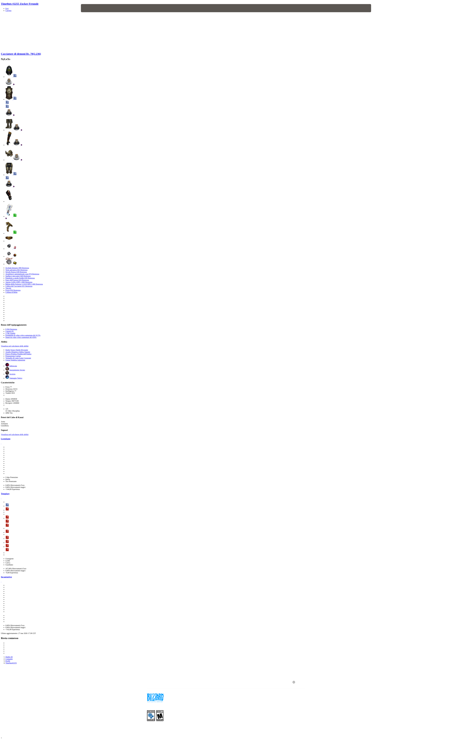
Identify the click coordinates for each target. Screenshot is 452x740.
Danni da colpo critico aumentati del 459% (20, 337)
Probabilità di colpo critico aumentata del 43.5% (22, 335)
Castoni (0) (9, 331)
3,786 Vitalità (10, 333)
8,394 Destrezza (11, 329)
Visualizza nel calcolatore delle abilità (14, 346)
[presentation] (89, 8)
